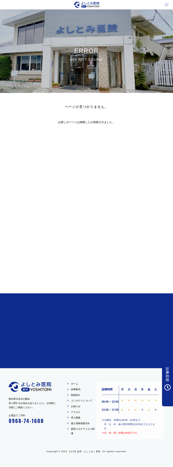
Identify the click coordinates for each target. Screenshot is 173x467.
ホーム (74, 384)
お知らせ (75, 406)
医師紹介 (75, 395)
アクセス (75, 412)
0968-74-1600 (26, 421)
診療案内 (75, 389)
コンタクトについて (81, 400)
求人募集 (75, 417)
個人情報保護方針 (80, 423)
